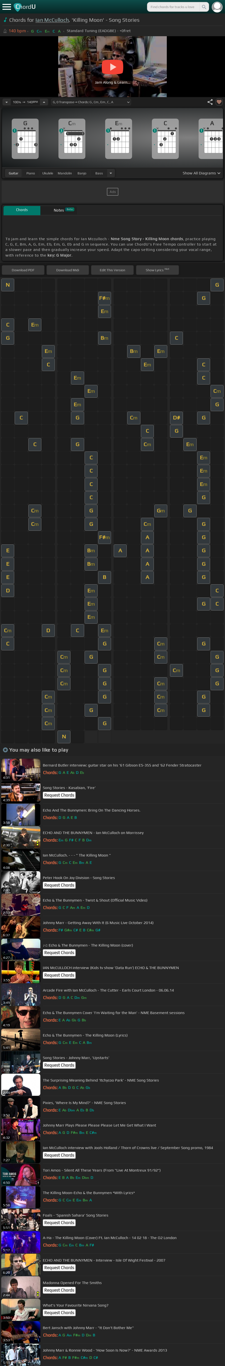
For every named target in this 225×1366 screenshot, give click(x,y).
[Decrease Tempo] (6, 102)
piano (30, 173)
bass (99, 173)
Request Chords (59, 795)
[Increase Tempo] (44, 102)
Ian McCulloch (52, 20)
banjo (82, 173)
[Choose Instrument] (110, 173)
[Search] (203, 7)
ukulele (47, 173)
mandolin (65, 173)
